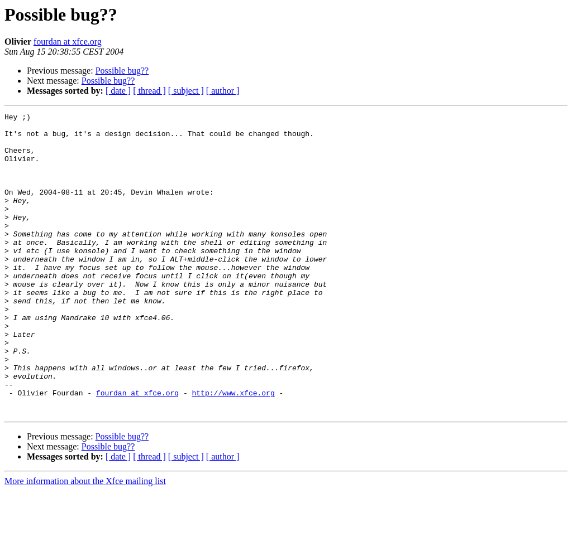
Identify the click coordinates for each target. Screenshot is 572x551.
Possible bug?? (122, 70)
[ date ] (118, 90)
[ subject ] (186, 90)
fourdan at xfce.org (68, 41)
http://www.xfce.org (233, 449)
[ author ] (223, 90)
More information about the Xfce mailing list (85, 541)
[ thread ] (149, 90)
